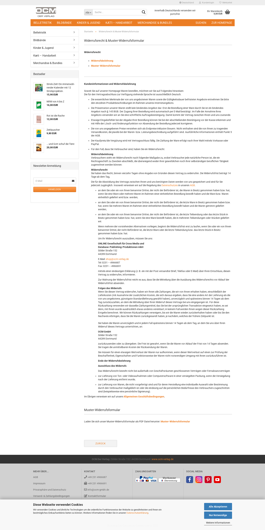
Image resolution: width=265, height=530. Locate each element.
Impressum (39, 483)
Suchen (201, 22)
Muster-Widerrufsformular (105, 65)
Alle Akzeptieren (218, 506)
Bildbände (64, 22)
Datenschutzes (170, 185)
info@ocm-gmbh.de (96, 489)
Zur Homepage (221, 22)
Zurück (100, 443)
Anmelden (54, 189)
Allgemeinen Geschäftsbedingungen (144, 396)
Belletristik (42, 22)
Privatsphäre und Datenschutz (49, 489)
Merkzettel (225, 2)
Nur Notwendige (218, 515)
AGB (192, 185)
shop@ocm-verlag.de (117, 259)
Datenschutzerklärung (137, 513)
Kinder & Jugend (88, 22)
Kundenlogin (206, 2)
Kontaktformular (95, 495)
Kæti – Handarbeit (119, 22)
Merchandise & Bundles (155, 22)
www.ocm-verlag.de (162, 459)
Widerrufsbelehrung (102, 60)
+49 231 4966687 (95, 477)
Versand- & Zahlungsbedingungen (51, 496)
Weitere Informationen (218, 522)
